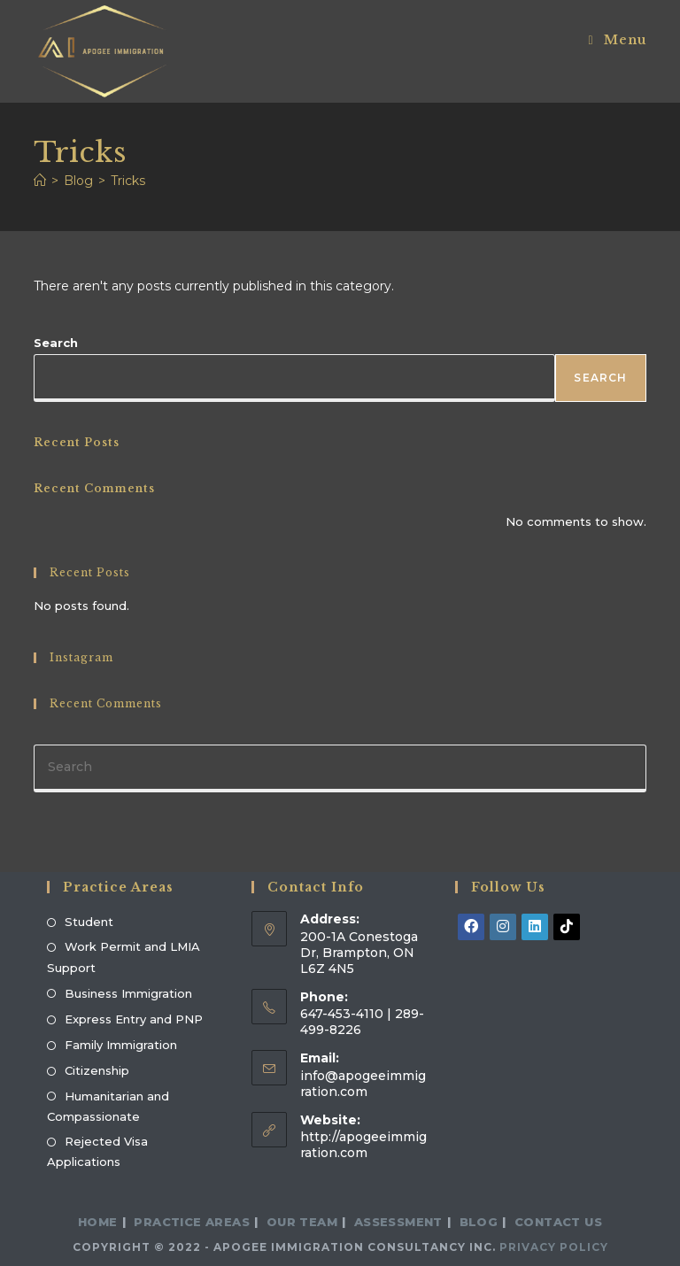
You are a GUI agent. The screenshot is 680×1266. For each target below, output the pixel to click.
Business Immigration (128, 993)
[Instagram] (503, 927)
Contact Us (558, 1222)
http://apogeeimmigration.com (363, 1145)
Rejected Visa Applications (97, 1151)
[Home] (40, 181)
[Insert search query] (339, 768)
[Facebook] (471, 927)
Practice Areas (192, 1222)
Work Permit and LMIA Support (123, 956)
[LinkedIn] (535, 927)
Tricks (128, 181)
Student (89, 922)
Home (98, 1222)
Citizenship (97, 1070)
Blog (479, 1222)
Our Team (302, 1222)
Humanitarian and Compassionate (108, 1106)
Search (56, 343)
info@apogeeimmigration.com (363, 1084)
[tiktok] (566, 927)
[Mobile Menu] (616, 40)
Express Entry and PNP (134, 1019)
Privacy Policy (553, 1247)
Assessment (398, 1222)
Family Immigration (121, 1045)
